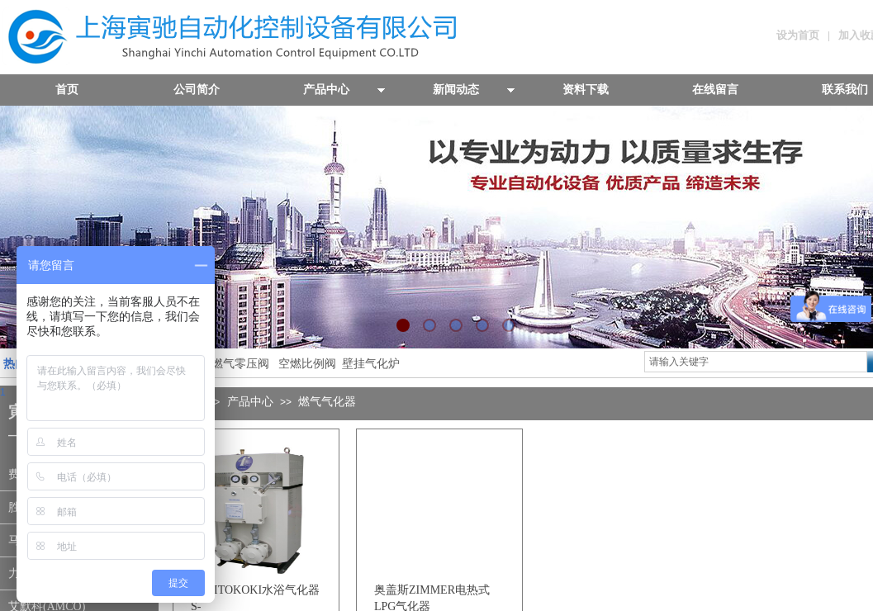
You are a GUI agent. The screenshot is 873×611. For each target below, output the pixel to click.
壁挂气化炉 (369, 364)
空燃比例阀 (307, 364)
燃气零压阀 (240, 364)
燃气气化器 (327, 401)
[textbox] (755, 361)
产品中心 (250, 401)
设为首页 (797, 35)
